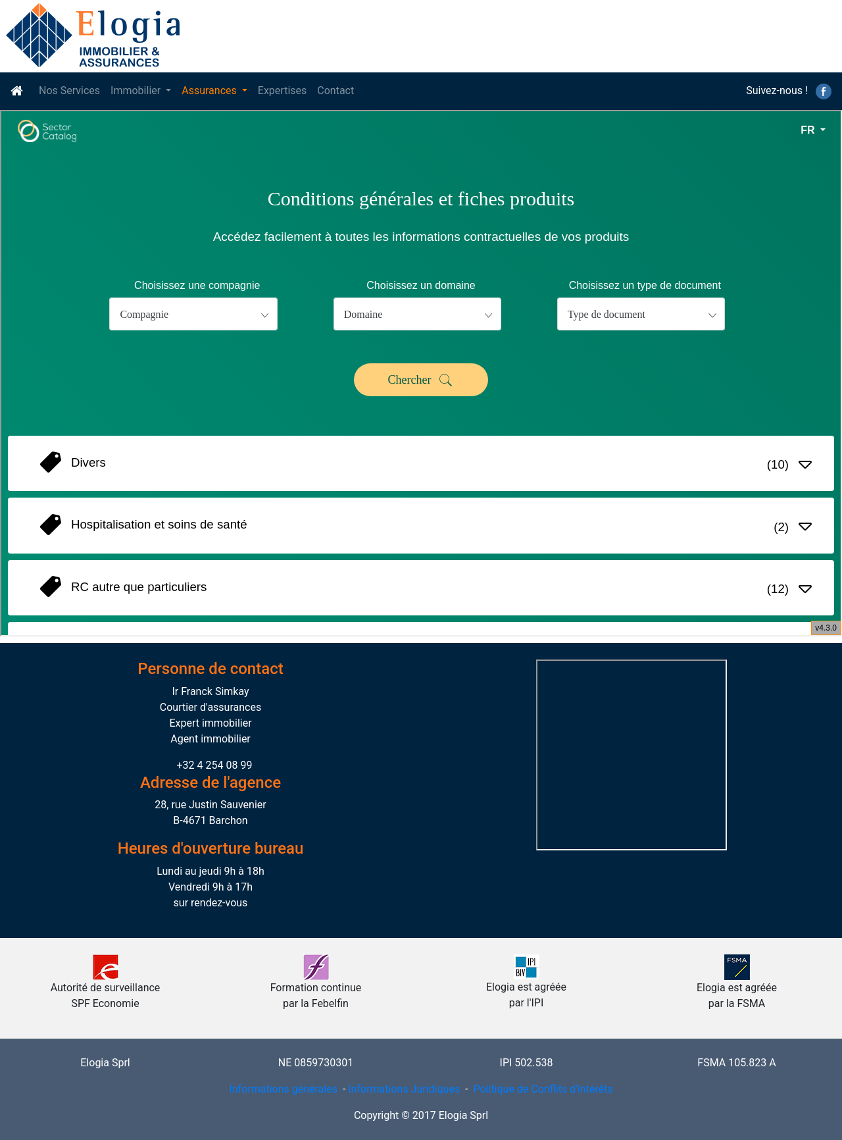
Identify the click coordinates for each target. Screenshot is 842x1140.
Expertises (282, 90)
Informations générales (283, 1089)
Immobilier (137, 90)
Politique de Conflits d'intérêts (541, 1089)
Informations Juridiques (404, 1089)
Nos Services (69, 90)
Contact (335, 90)
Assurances (210, 90)
